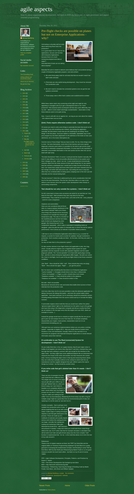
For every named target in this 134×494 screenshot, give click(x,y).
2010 (24, 162)
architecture (49, 475)
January (26, 158)
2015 (24, 119)
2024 (24, 93)
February (27, 156)
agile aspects (36, 9)
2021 (24, 102)
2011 (24, 131)
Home (67, 485)
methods (65, 475)
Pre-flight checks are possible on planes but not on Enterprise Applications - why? (66, 34)
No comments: (69, 473)
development (58, 475)
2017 (24, 113)
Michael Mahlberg (28, 38)
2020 (24, 105)
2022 (24, 99)
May (25, 139)
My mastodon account (27, 65)
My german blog (25, 84)
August (26, 133)
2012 (24, 128)
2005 (24, 177)
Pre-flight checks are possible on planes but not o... (29, 144)
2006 (24, 174)
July (25, 136)
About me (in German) (27, 81)
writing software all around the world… (26, 77)
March (26, 153)
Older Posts (90, 485)
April (25, 150)
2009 (24, 165)
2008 (24, 168)
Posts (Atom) (51, 490)
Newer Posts (44, 485)
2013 (24, 125)
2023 (24, 96)
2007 (24, 171)
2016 (24, 116)
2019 (24, 107)
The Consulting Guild (26, 74)
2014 (24, 122)
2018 (24, 110)
